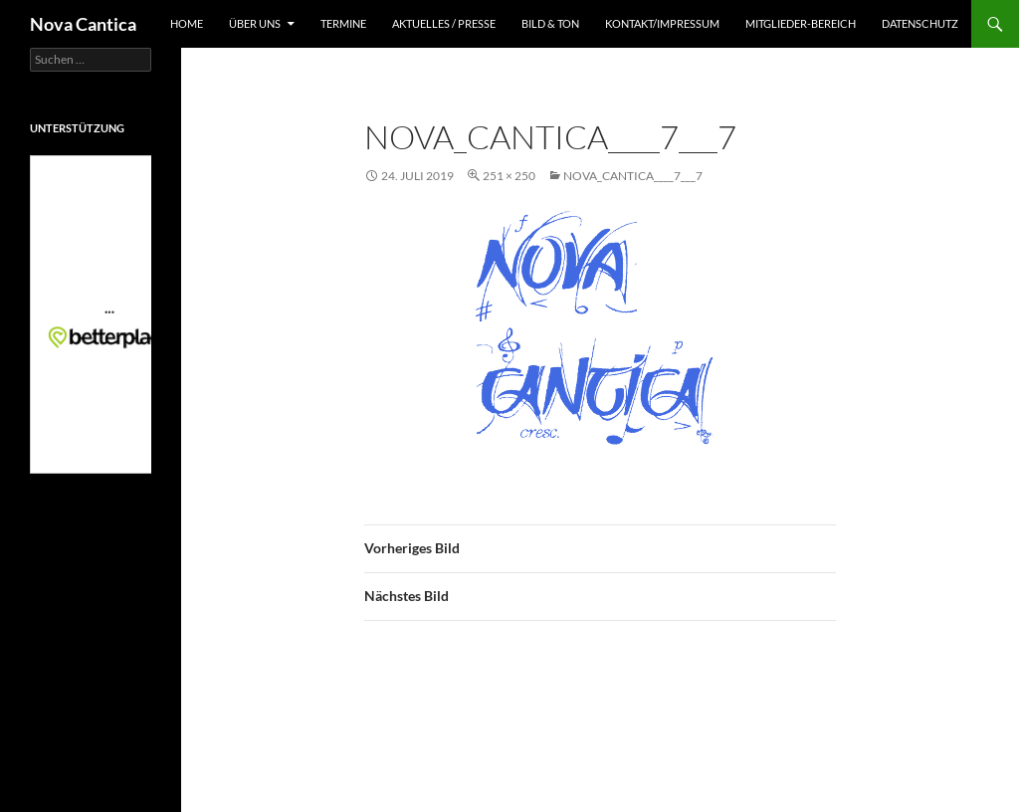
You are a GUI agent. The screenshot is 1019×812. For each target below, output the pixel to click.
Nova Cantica (83, 24)
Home (186, 23)
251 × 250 (509, 175)
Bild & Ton (550, 23)
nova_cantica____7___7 (633, 175)
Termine (343, 23)
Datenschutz (920, 23)
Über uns (255, 23)
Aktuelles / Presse (444, 23)
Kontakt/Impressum (662, 23)
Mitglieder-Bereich (800, 23)
